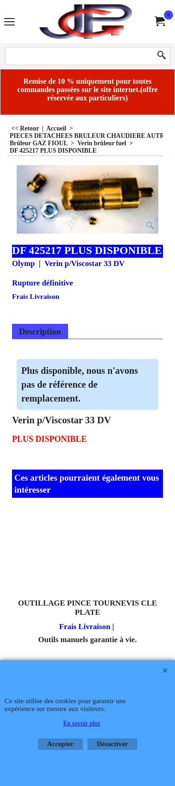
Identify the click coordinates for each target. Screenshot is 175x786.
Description (40, 331)
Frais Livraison (35, 296)
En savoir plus (81, 723)
